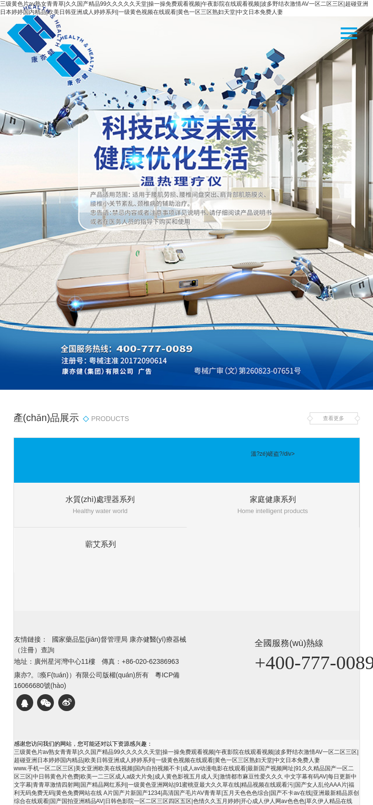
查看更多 (333, 418)
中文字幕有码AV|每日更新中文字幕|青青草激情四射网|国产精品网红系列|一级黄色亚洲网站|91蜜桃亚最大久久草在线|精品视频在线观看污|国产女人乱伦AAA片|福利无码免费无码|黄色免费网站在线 (185, 784)
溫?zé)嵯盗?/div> (273, 453)
